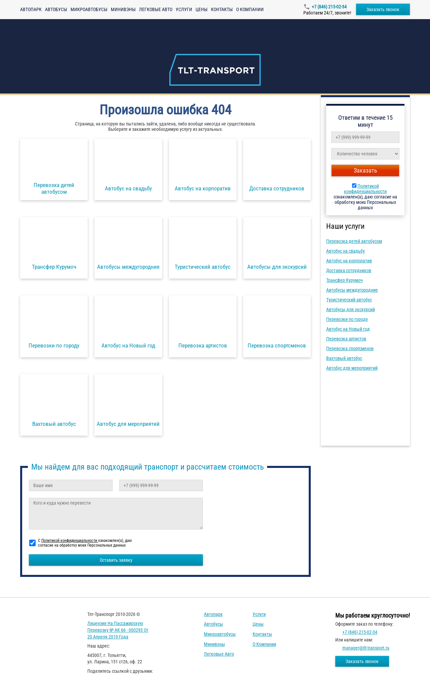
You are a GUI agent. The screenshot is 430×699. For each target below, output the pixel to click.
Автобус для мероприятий (352, 368)
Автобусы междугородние (352, 290)
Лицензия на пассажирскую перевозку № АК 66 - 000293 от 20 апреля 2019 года (117, 630)
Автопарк (31, 9)
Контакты (222, 9)
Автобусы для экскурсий (350, 309)
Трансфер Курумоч (344, 280)
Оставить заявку (116, 560)
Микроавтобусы (89, 9)
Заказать (365, 170)
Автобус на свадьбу (345, 251)
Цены (202, 9)
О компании (250, 9)
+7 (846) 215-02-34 (329, 6)
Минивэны (123, 9)
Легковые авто (155, 9)
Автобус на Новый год (348, 329)
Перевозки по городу (347, 319)
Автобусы (56, 9)
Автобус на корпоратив (349, 260)
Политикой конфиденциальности (365, 188)
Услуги (184, 9)
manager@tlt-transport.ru (365, 648)
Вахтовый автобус (344, 358)
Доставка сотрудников (348, 270)
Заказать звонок (383, 9)
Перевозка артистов (346, 338)
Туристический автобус (349, 299)
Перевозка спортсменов (350, 348)
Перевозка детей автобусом (354, 241)
